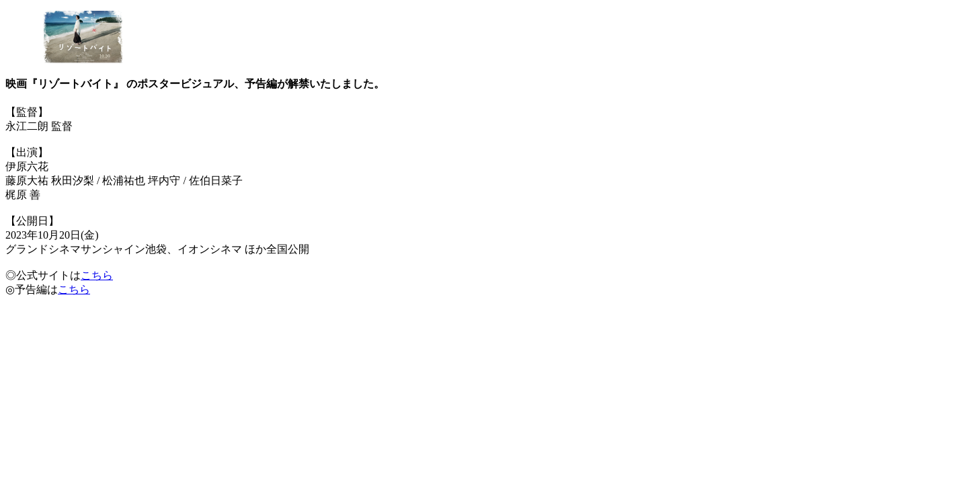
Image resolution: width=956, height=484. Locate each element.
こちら (97, 275)
